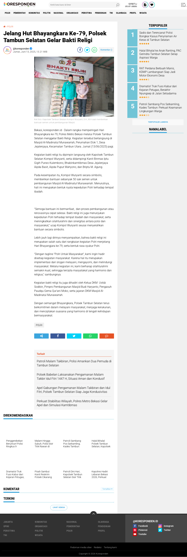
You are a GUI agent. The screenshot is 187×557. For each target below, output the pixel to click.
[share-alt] (41, 335)
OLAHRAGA (135, 13)
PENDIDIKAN (112, 13)
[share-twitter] (87, 50)
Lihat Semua (59, 507)
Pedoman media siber (80, 547)
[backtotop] (93, 514)
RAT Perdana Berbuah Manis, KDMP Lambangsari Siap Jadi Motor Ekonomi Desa (162, 71)
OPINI (6, 526)
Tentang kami (111, 547)
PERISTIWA (96, 13)
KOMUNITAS (38, 13)
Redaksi (98, 547)
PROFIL (148, 13)
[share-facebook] (80, 50)
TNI (124, 13)
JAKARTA (8, 521)
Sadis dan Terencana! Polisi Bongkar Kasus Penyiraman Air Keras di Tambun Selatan (161, 36)
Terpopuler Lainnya (158, 118)
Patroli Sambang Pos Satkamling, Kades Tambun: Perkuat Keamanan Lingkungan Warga (161, 107)
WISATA (160, 13)
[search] (85, 5)
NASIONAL (65, 13)
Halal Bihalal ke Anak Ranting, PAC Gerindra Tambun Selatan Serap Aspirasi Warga (162, 53)
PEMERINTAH (21, 13)
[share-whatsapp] (94, 50)
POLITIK (52, 13)
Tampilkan (107, 489)
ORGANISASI (81, 13)
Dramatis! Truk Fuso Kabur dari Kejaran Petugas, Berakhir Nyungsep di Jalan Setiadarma (162, 90)
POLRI (8, 13)
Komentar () (106, 49)
